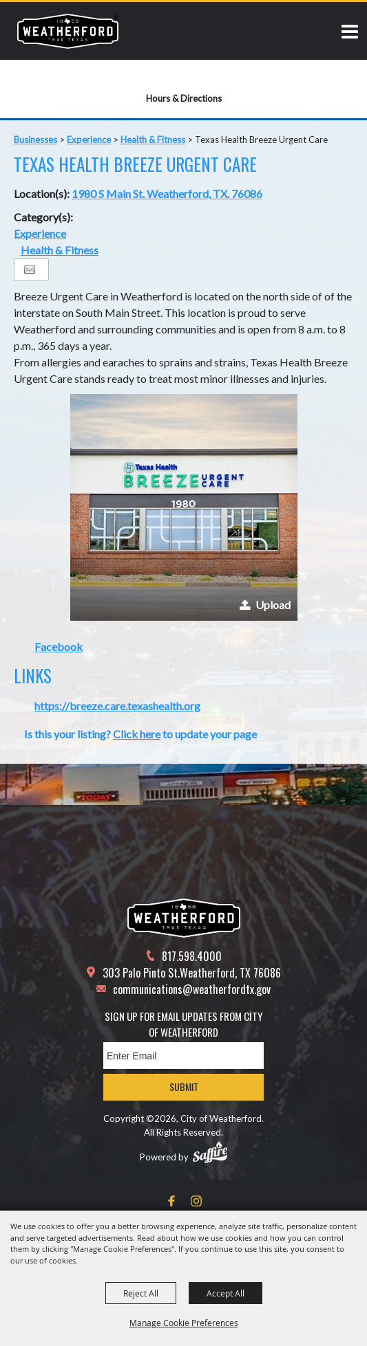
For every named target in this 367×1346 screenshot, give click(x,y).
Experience (89, 139)
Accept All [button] (225, 1293)
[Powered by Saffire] (210, 1152)
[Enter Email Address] (183, 1055)
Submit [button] (183, 1086)
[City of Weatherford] (67, 31)
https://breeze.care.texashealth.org (117, 705)
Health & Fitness (152, 139)
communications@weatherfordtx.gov (192, 989)
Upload (273, 604)
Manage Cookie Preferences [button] (183, 1322)
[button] (183, 507)
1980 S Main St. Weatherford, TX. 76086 (167, 193)
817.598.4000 (192, 956)
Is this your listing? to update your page (140, 733)
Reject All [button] (140, 1293)
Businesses (35, 139)
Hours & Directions (184, 98)
